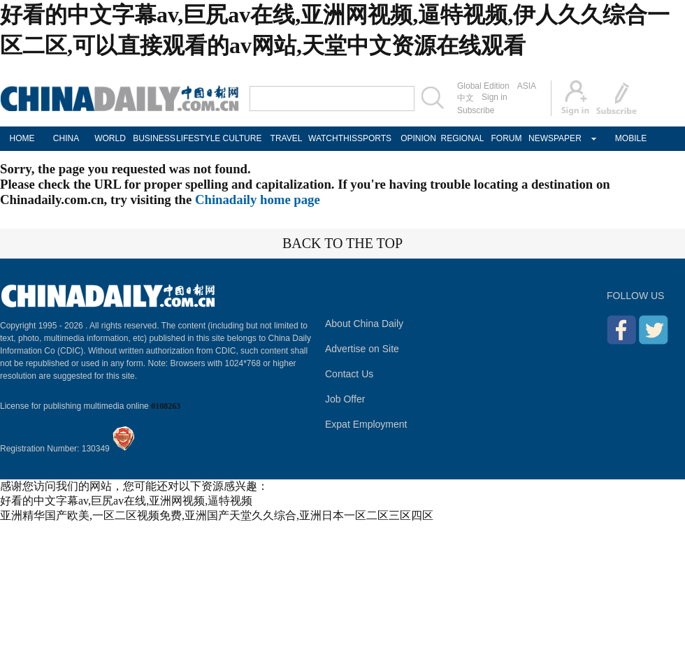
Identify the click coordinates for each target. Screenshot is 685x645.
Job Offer (345, 399)
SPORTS (374, 138)
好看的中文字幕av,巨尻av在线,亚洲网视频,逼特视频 (126, 501)
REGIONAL (462, 138)
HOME (22, 138)
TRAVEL (287, 138)
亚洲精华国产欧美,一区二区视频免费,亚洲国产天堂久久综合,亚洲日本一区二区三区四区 (216, 515)
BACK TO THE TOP (342, 243)
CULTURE (242, 138)
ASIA (526, 86)
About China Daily (364, 323)
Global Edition (483, 86)
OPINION (418, 138)
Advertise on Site (362, 348)
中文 (465, 98)
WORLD (110, 138)
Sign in (494, 97)
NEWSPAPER (550, 138)
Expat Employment (366, 424)
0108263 (165, 406)
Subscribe (475, 110)
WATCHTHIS (330, 138)
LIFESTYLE (198, 138)
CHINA (66, 138)
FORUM (506, 138)
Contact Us (349, 373)
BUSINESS (154, 138)
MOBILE (631, 138)
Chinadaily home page (257, 199)
